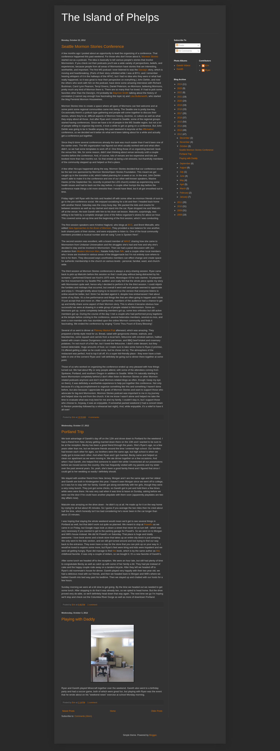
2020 (180, 101)
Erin (207, 65)
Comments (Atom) (83, 716)
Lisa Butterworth (138, 96)
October (184, 146)
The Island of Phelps (110, 17)
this (114, 550)
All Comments (184, 51)
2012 (180, 134)
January (184, 197)
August (183, 167)
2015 (180, 121)
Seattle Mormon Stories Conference (92, 46)
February (184, 193)
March (183, 188)
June (182, 176)
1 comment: (93, 605)
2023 (180, 88)
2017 (180, 113)
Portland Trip (72, 431)
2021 (180, 97)
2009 (180, 210)
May (182, 180)
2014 (180, 126)
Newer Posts (68, 711)
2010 (180, 206)
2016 (180, 117)
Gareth (180, 69)
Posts (180, 45)
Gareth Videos (183, 65)
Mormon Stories (149, 56)
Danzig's (143, 69)
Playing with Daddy (78, 619)
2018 (180, 109)
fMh (122, 251)
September (185, 163)
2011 (180, 202)
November (185, 142)
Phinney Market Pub (104, 330)
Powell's (148, 524)
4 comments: (94, 417)
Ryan (207, 70)
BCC (130, 224)
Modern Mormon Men (88, 251)
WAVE (127, 241)
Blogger (152, 735)
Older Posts (156, 711)
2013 (180, 130)
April (182, 184)
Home (113, 711)
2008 (180, 215)
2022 (180, 92)
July (182, 172)
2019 (180, 105)
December (185, 138)
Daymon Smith (120, 93)
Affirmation (148, 129)
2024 (180, 84)
